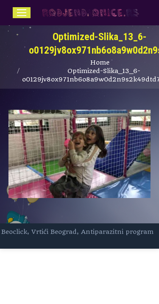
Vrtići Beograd (54, 232)
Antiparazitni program (117, 232)
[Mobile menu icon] (22, 12)
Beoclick (14, 232)
